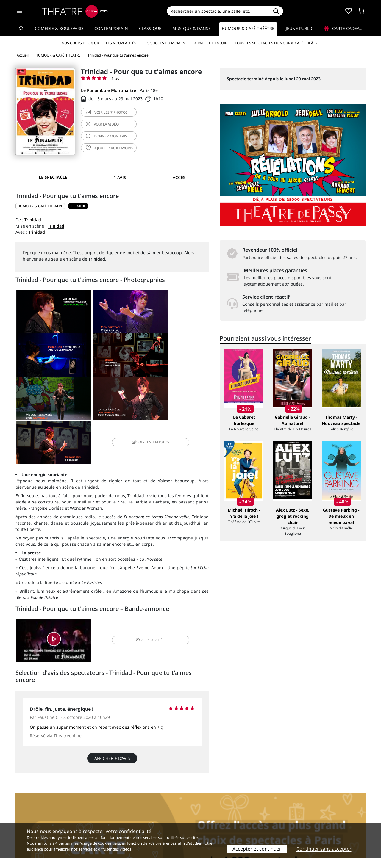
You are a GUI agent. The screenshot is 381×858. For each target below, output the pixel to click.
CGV (109, 815)
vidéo (102, 124)
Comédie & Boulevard (59, 28)
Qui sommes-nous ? (35, 802)
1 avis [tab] (120, 177)
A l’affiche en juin (211, 43)
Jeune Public (299, 28)
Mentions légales (32, 815)
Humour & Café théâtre (248, 28)
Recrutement (28, 808)
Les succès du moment (165, 43)
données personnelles (141, 815)
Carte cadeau (343, 28)
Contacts (24, 821)
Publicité (202, 808)
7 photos (107, 112)
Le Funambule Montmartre (108, 90)
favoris (109, 147)
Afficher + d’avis (112, 720)
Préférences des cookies (129, 821)
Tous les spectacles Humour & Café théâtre (277, 43)
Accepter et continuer (256, 849)
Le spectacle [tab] (53, 177)
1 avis (117, 78)
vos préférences (162, 843)
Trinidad (32, 219)
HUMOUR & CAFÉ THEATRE (40, 205)
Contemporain (111, 28)
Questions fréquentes (126, 808)
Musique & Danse (191, 28)
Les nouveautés (121, 43)
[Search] (218, 11)
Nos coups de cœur (80, 43)
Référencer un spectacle (218, 802)
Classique (150, 28)
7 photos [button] (144, 402)
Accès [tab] (179, 177)
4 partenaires (67, 843)
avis (106, 136)
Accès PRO (204, 815)
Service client (118, 802)
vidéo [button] (144, 601)
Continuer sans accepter (324, 849)
